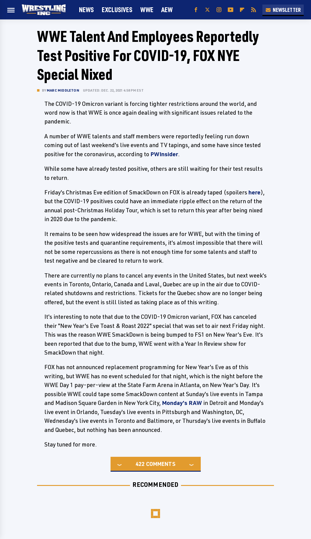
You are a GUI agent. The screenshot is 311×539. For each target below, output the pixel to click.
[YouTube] (230, 9)
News (86, 9)
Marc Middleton (63, 90)
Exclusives (117, 9)
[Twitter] (207, 9)
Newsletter (283, 9)
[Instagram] (219, 9)
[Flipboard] (242, 9)
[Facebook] (196, 9)
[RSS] (253, 9)
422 (140, 463)
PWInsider (164, 154)
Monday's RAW (182, 402)
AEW (167, 9)
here (254, 192)
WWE (146, 9)
